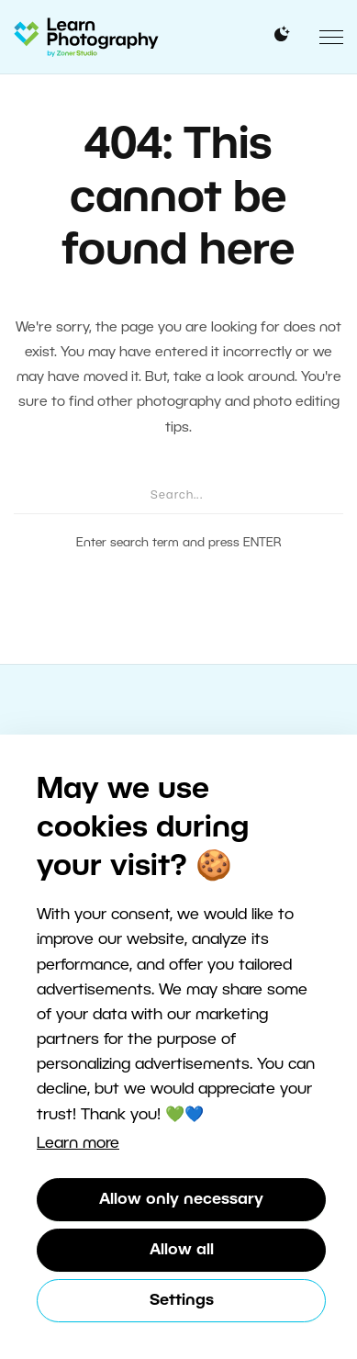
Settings (182, 1301)
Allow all (182, 1250)
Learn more (78, 1144)
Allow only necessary (181, 1200)
